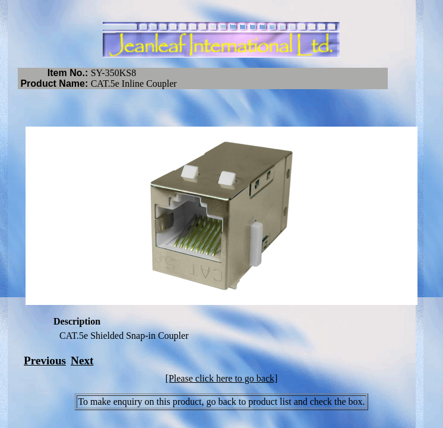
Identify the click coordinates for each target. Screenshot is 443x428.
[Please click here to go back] (222, 378)
